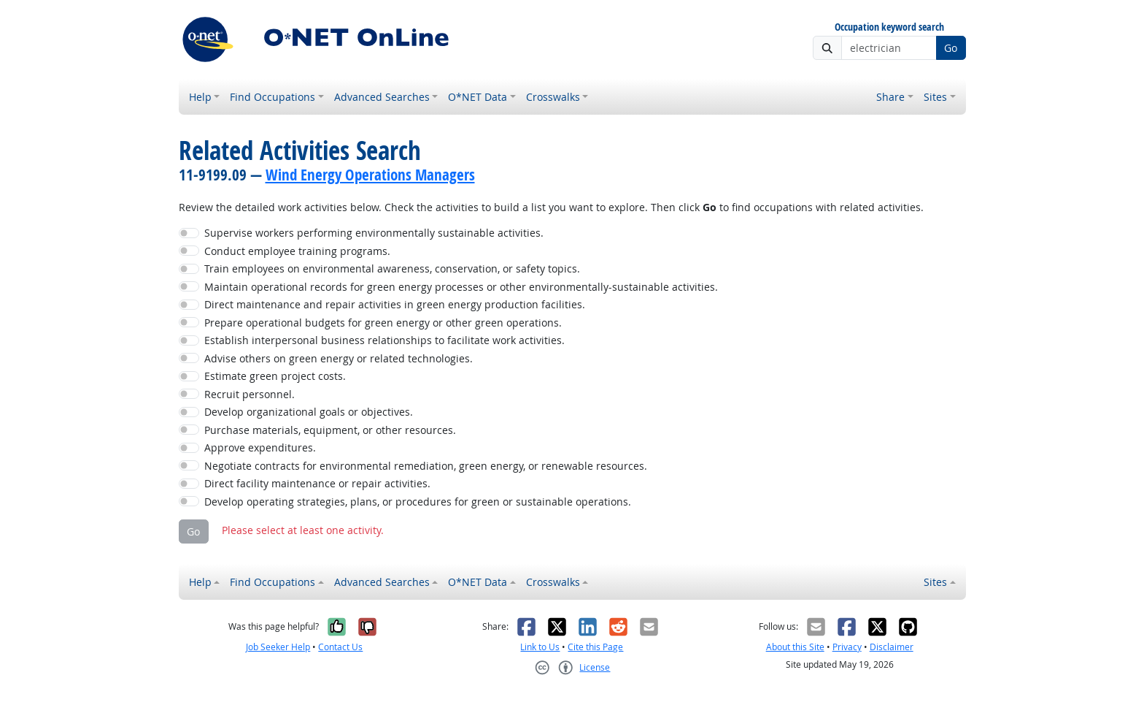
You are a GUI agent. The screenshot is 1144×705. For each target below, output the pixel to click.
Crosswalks (553, 97)
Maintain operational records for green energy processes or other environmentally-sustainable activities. (461, 287)
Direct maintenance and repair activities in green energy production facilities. (394, 304)
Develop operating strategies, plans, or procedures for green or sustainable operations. (417, 501)
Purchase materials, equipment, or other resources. (330, 430)
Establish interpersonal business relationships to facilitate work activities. (384, 340)
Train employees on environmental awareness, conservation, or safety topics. (392, 268)
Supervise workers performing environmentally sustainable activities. (374, 233)
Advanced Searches (382, 97)
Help (200, 97)
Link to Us (540, 647)
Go (950, 48)
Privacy (847, 647)
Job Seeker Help (278, 647)
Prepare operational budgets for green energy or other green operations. (383, 322)
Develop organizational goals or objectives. (308, 412)
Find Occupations (272, 97)
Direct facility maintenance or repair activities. (317, 483)
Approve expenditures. (260, 447)
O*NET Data (477, 97)
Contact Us (340, 647)
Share (890, 97)
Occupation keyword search (889, 27)
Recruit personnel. (249, 394)
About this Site (795, 647)
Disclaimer (891, 647)
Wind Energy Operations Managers (370, 174)
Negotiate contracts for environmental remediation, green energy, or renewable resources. (425, 466)
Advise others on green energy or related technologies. (338, 358)
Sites (935, 97)
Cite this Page (595, 647)
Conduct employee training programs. (297, 251)
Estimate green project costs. (275, 376)
